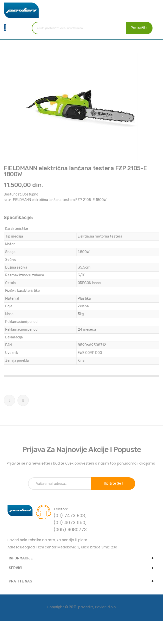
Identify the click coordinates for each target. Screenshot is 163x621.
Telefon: (61, 509)
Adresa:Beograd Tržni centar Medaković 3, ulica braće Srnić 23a (62, 547)
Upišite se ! (113, 483)
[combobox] (92, 28)
